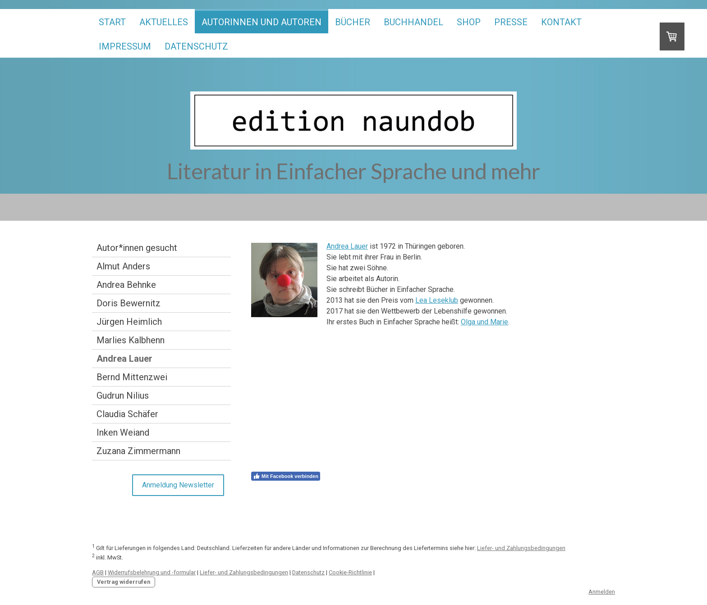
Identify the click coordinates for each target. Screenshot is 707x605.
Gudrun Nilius (122, 395)
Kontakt (561, 22)
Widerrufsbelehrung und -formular (152, 572)
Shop (469, 22)
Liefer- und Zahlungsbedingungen (521, 548)
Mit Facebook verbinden (285, 476)
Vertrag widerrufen (123, 581)
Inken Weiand (122, 432)
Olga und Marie (484, 322)
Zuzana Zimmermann (138, 451)
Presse (511, 22)
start (112, 22)
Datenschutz (196, 46)
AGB (98, 572)
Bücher (352, 22)
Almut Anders (123, 266)
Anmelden (601, 591)
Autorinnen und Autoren (261, 22)
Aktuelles (163, 22)
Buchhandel (413, 22)
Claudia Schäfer (127, 414)
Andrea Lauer (124, 358)
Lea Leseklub (436, 300)
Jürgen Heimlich (129, 321)
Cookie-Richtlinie (350, 572)
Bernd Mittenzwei (131, 377)
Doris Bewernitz (128, 303)
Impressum (125, 46)
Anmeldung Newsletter (178, 485)
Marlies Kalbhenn (130, 340)
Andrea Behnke (126, 284)
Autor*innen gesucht (136, 247)
